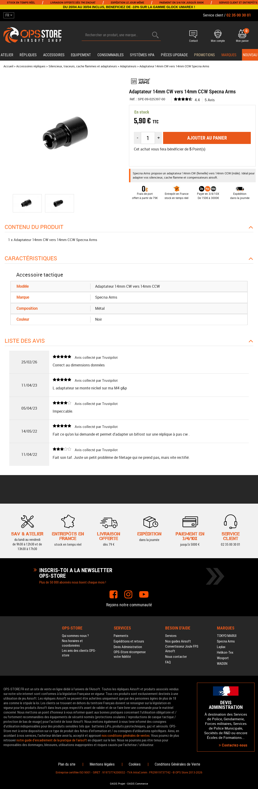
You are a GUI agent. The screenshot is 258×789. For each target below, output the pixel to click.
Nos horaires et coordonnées (72, 643)
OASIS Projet (117, 783)
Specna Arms (226, 641)
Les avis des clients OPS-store (79, 653)
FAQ (168, 662)
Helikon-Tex (225, 652)
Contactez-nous (233, 745)
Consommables (110, 55)
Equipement (81, 55)
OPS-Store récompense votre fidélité (130, 654)
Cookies (135, 764)
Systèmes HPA (142, 55)
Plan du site (66, 764)
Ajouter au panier (207, 138)
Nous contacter (176, 657)
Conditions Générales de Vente (177, 764)
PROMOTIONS (204, 55)
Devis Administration (128, 647)
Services (171, 636)
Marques (228, 55)
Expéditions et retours (129, 641)
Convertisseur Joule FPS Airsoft (181, 648)
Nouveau (250, 55)
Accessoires (53, 55)
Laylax (221, 647)
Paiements (121, 636)
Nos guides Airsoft (178, 641)
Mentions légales (102, 764)
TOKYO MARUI (226, 636)
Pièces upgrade (174, 55)
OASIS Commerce (137, 783)
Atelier (7, 55)
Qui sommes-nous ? (75, 636)
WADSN (222, 664)
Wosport (223, 658)
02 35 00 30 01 (230, 536)
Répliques (28, 55)
